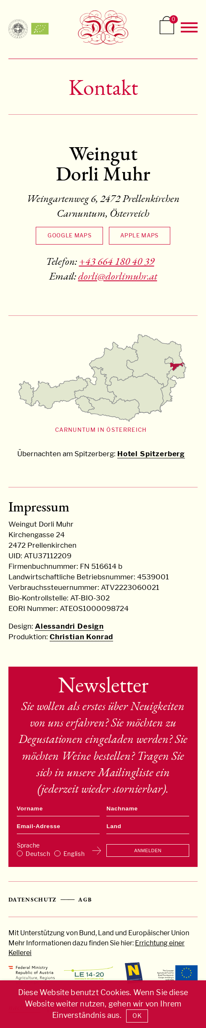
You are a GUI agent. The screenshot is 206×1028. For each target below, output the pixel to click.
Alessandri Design (69, 626)
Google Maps (69, 235)
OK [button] (136, 1016)
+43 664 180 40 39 (116, 261)
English (74, 853)
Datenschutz (32, 899)
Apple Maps (139, 235)
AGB (85, 899)
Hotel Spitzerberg (151, 453)
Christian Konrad (81, 636)
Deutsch (38, 853)
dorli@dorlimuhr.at (117, 276)
